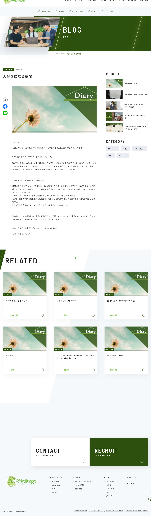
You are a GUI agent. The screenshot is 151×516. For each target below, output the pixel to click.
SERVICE (79, 6)
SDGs (103, 6)
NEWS (121, 6)
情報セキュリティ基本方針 (114, 511)
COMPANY (92, 6)
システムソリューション (84, 481)
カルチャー (112, 149)
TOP (56, 54)
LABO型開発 (79, 485)
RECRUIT (132, 6)
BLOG (112, 6)
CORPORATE (56, 477)
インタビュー (139, 149)
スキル (125, 149)
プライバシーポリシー (96, 511)
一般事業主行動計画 (80, 511)
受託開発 (78, 488)
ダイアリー (8, 69)
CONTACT (144, 6)
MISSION (67, 6)
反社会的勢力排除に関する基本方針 (136, 511)
